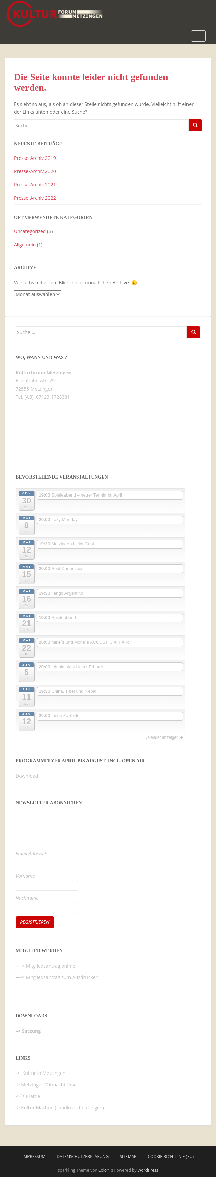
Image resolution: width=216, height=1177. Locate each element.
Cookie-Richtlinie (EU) (171, 1156)
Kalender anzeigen (164, 737)
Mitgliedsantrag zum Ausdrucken (62, 977)
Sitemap (128, 1156)
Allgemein (25, 244)
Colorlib (105, 1170)
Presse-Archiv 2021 (35, 184)
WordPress (148, 1170)
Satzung (31, 1031)
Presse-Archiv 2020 (35, 171)
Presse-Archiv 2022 (35, 197)
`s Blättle (30, 1096)
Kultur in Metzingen (43, 1073)
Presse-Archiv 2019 (35, 158)
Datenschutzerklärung (83, 1156)
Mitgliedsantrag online (50, 966)
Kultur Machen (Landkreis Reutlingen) (62, 1107)
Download (27, 775)
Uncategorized (30, 231)
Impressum (33, 1156)
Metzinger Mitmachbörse (48, 1084)
